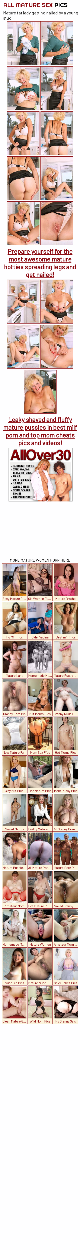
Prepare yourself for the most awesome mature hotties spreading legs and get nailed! (40, 262)
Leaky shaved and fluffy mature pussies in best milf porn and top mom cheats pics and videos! (40, 431)
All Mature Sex (35, 5)
